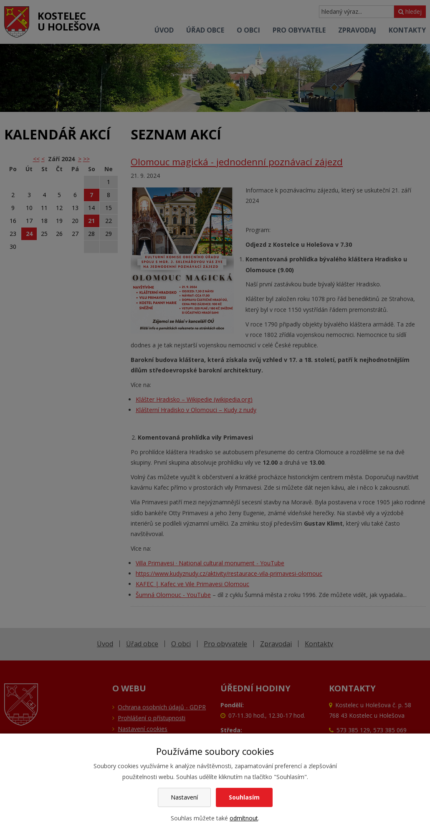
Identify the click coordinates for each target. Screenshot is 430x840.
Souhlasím (244, 797)
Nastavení (184, 797)
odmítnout (244, 818)
